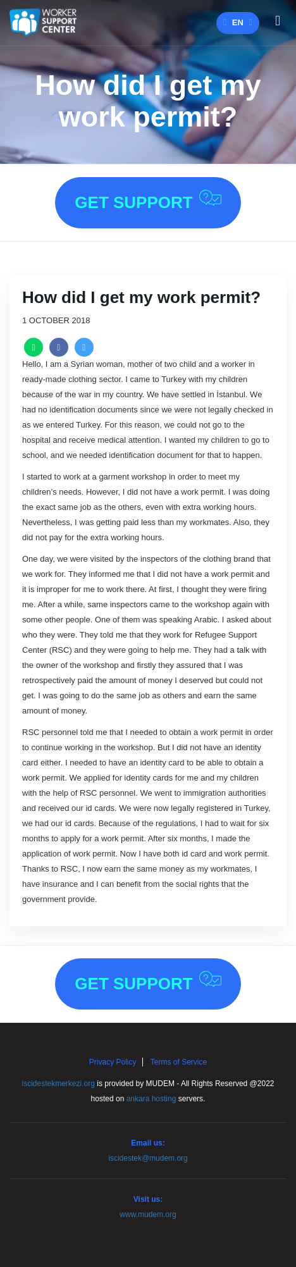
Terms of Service (179, 1062)
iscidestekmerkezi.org (58, 1083)
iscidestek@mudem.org (148, 1158)
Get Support (148, 201)
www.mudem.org (148, 1214)
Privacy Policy (113, 1062)
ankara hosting (151, 1098)
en (237, 22)
